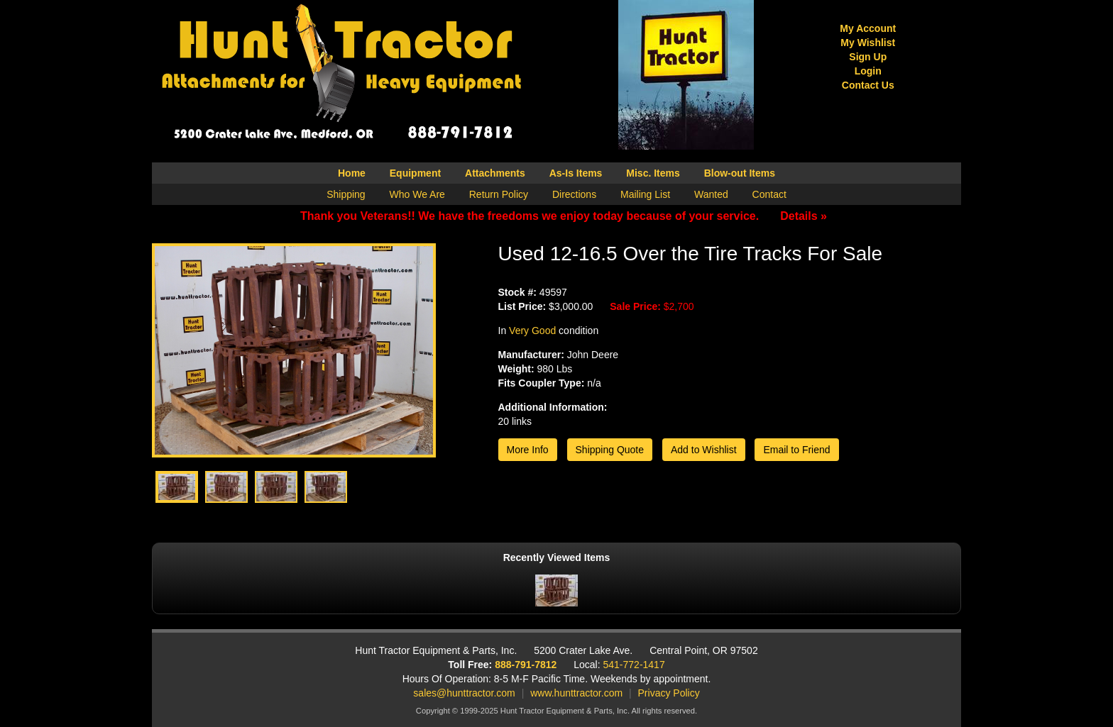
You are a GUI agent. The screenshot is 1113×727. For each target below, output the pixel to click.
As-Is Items (576, 173)
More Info (528, 449)
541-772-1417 (634, 664)
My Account (868, 28)
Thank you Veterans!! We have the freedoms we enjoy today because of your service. (563, 216)
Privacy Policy (669, 693)
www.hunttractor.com (576, 693)
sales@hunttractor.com (464, 693)
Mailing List (645, 194)
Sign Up (868, 56)
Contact (769, 194)
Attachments (495, 173)
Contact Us (868, 85)
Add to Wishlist (704, 449)
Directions (574, 194)
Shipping (346, 194)
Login (868, 71)
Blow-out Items (739, 173)
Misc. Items (652, 173)
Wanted (711, 194)
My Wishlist (867, 42)
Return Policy (498, 194)
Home (352, 173)
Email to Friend (796, 449)
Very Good (532, 330)
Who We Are (417, 194)
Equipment (415, 173)
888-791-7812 (525, 664)
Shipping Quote (610, 449)
